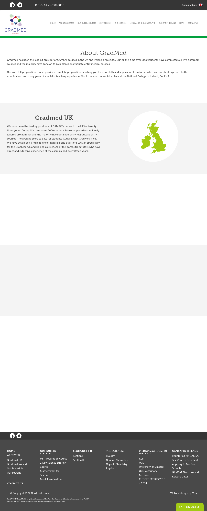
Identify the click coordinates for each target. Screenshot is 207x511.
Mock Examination (51, 479)
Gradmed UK (14, 460)
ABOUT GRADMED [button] (66, 23)
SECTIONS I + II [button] (106, 23)
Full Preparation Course (53, 458)
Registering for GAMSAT (186, 456)
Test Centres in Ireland (185, 460)
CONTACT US (15, 483)
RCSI (141, 458)
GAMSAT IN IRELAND (185, 451)
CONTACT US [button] (193, 23)
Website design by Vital (183, 493)
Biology (110, 456)
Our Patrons (14, 472)
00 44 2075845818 (52, 5)
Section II (78, 460)
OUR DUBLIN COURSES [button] (87, 23)
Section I (78, 456)
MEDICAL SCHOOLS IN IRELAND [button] (143, 23)
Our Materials (15, 468)
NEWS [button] (181, 23)
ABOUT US (13, 455)
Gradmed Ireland (17, 464)
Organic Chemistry (116, 464)
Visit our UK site (189, 5)
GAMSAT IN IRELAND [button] (167, 23)
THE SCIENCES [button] (120, 23)
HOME (53, 23)
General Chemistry (117, 460)
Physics (110, 468)
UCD (141, 462)
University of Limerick (151, 467)
